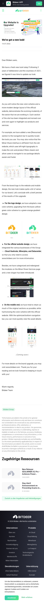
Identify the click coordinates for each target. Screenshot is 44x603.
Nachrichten (12, 540)
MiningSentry (32, 544)
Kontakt (32, 575)
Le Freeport (32, 548)
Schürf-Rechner (12, 575)
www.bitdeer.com (13, 367)
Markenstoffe (12, 556)
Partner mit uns (12, 548)
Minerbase (32, 540)
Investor (12, 552)
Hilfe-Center (32, 571)
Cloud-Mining (32, 536)
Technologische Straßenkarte (28, 554)
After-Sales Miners (12, 571)
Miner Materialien (12, 560)
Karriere (12, 536)
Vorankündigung (12, 544)
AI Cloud (32, 532)
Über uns (12, 532)
